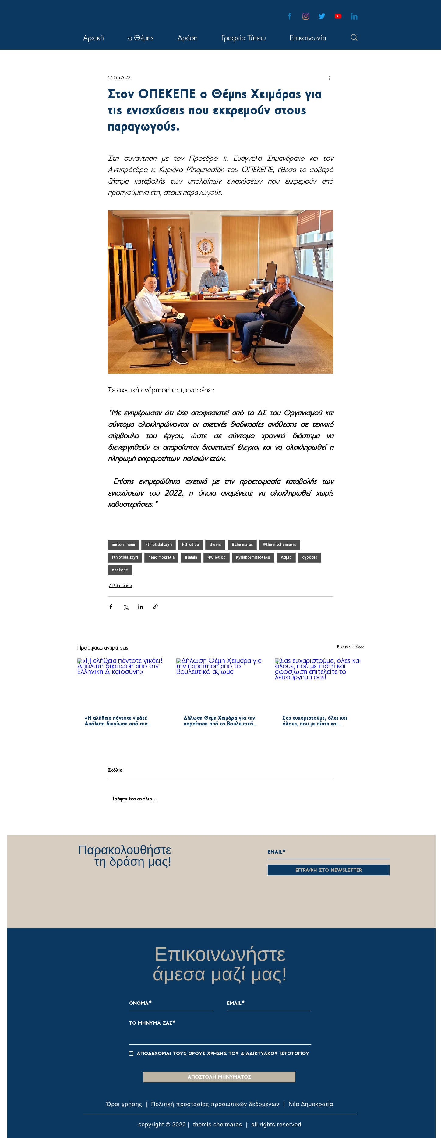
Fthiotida (190, 544)
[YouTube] (338, 16)
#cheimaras (242, 544)
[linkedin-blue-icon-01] (354, 16)
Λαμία (286, 557)
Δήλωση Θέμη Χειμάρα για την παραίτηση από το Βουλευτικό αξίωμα (219, 721)
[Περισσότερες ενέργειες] (329, 77)
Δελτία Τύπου (120, 586)
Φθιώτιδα (216, 557)
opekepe (120, 570)
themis (215, 544)
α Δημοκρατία (314, 1104)
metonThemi (123, 544)
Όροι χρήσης (125, 1104)
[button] (187, 38)
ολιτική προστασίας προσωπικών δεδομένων (218, 1104)
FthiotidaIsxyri (158, 544)
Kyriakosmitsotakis (253, 557)
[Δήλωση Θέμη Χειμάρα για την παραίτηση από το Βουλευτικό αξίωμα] (220, 683)
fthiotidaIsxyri (125, 557)
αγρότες (309, 557)
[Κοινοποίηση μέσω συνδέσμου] (155, 607)
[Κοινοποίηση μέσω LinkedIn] (140, 607)
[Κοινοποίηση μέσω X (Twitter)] (126, 607)
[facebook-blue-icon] (289, 16)
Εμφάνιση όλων (350, 647)
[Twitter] (322, 16)
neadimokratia (161, 557)
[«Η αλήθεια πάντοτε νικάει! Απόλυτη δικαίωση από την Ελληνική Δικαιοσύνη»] (121, 683)
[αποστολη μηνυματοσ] (219, 1077)
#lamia (191, 557)
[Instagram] (305, 16)
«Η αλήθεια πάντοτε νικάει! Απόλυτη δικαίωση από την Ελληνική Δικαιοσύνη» (116, 721)
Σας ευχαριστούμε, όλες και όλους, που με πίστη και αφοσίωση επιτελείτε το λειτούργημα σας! (314, 721)
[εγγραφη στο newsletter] (329, 870)
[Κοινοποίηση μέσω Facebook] (111, 607)
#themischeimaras (279, 544)
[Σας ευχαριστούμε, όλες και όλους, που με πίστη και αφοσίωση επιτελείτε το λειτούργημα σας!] (319, 683)
